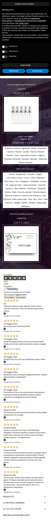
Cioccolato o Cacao (14, 177)
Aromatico (42, 148)
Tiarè (45, 199)
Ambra (12, 174)
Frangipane (24, 181)
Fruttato (9, 155)
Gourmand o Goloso (28, 155)
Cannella (30, 174)
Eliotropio (40, 177)
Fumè (16, 155)
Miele (14, 192)
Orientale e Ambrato (12, 159)
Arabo (33, 148)
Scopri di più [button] (25, 65)
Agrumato (26, 148)
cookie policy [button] (23, 23)
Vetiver (25, 202)
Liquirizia (41, 185)
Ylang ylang (41, 202)
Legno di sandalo (30, 185)
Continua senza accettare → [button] (25, 4)
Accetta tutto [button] (37, 71)
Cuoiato (26, 151)
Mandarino (31, 188)
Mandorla (41, 188)
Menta (8, 192)
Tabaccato (42, 159)
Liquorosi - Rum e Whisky (15, 188)
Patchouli (7, 199)
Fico (17, 181)
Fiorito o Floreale (37, 151)
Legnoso (41, 155)
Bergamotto (21, 174)
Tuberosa (9, 202)
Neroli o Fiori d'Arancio (31, 195)
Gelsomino (34, 181)
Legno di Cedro (15, 185)
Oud (44, 195)
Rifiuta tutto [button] (13, 71)
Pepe (30, 199)
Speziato (33, 159)
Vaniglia (17, 202)
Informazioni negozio (16, 515)
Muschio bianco (39, 192)
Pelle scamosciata (19, 199)
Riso (35, 199)
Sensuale (25, 159)
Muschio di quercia (13, 195)
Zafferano (25, 206)
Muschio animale (25, 192)
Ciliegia (39, 174)
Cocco (26, 177)
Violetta (32, 202)
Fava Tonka (9, 181)
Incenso (43, 181)
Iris (7, 185)
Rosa (40, 199)
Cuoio (32, 177)
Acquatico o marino (12, 148)
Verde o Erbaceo (25, 162)
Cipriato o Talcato (14, 151)
